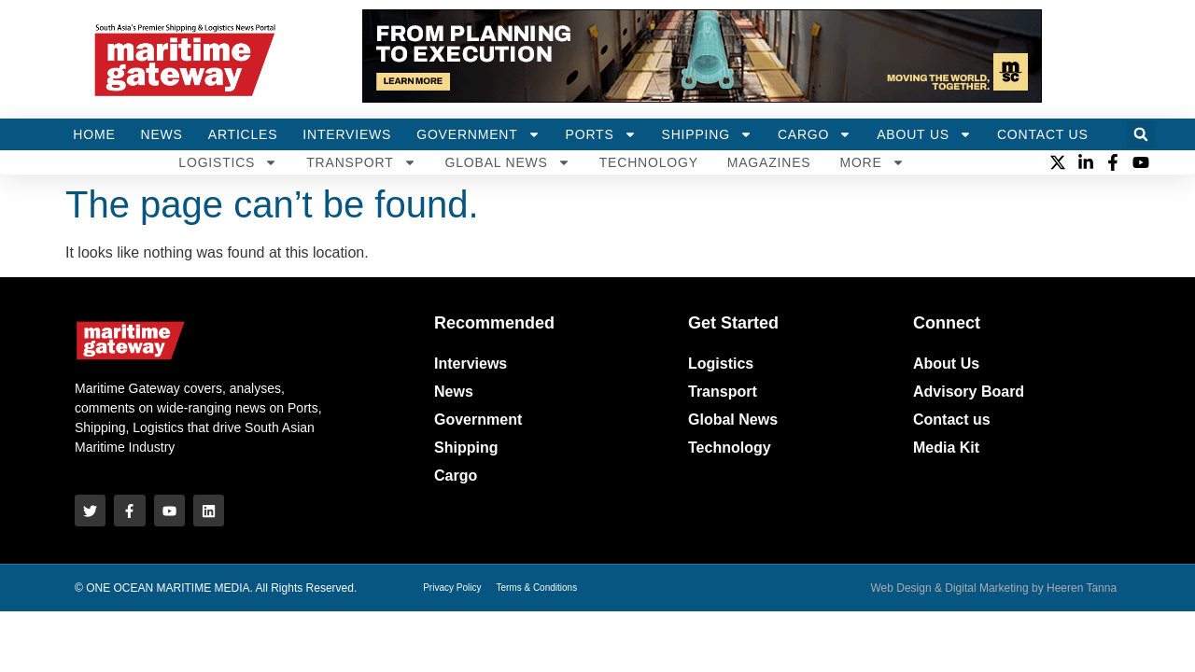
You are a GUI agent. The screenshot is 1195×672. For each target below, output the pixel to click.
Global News (507, 162)
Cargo (814, 134)
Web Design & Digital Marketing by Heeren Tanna (993, 587)
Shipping (707, 134)
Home (94, 134)
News (162, 134)
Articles (243, 134)
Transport (360, 162)
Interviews (346, 134)
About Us (924, 134)
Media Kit (946, 447)
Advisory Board (968, 391)
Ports (601, 134)
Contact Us (1043, 134)
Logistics (227, 162)
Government (478, 134)
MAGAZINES (769, 162)
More (871, 162)
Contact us (952, 419)
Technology (648, 162)
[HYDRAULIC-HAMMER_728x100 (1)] (702, 97)
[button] (1141, 134)
